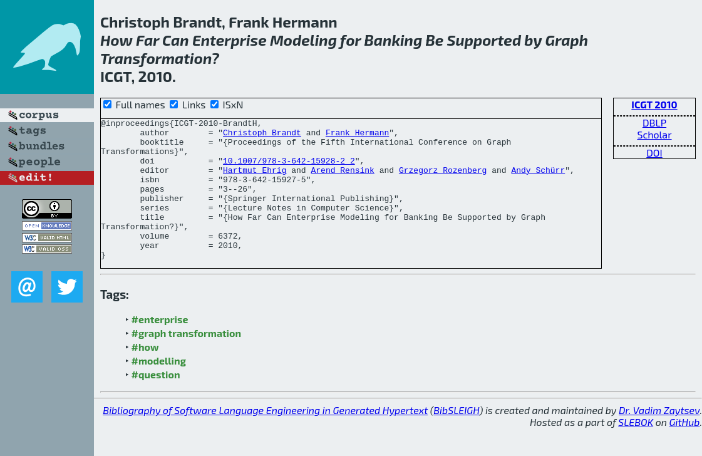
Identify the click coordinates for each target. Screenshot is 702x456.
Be (435, 40)
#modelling (159, 389)
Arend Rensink (342, 181)
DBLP (654, 122)
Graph (566, 40)
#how (145, 375)
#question (156, 402)
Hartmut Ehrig (254, 181)
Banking (393, 40)
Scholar (654, 134)
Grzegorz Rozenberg (443, 181)
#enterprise (160, 347)
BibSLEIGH (456, 438)
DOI (654, 152)
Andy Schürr (538, 181)
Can (175, 40)
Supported (484, 40)
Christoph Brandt (262, 136)
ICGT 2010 (654, 104)
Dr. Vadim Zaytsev (659, 438)
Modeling (303, 40)
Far (147, 40)
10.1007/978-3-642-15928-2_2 (289, 169)
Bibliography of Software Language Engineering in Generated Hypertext (265, 438)
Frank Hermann (357, 136)
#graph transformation (186, 361)
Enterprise (229, 40)
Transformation (155, 58)
